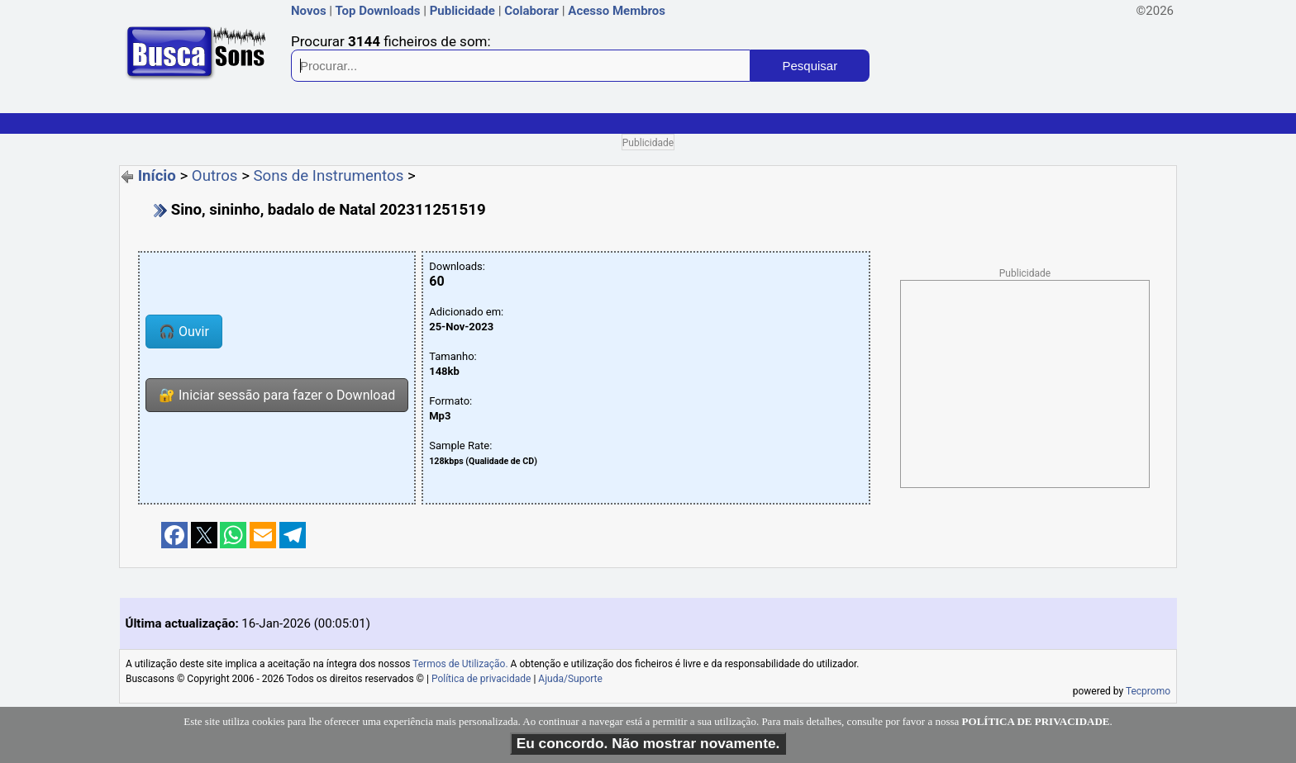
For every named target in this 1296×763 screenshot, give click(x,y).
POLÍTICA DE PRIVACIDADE (1036, 721)
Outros (215, 176)
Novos (308, 10)
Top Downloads (377, 10)
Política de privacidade (481, 679)
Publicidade (462, 10)
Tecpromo (1148, 691)
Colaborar (531, 10)
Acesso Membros (616, 10)
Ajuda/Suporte (570, 679)
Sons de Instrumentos (329, 176)
